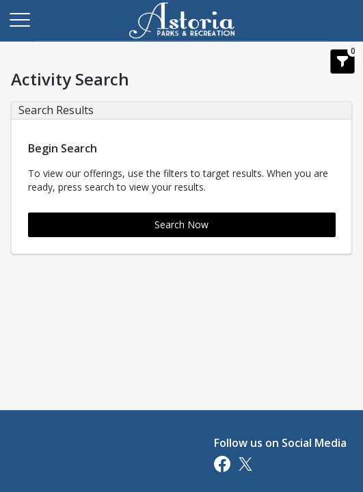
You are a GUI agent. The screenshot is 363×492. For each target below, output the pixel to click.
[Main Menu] (19, 19)
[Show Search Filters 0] (342, 61)
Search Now (181, 224)
